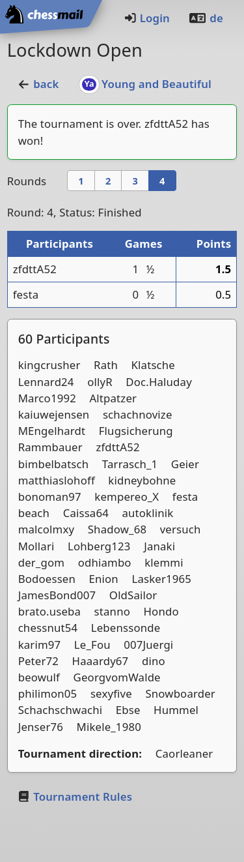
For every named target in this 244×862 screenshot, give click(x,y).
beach (33, 512)
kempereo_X (126, 496)
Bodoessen (46, 578)
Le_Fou (92, 644)
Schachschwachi (60, 709)
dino (153, 660)
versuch (180, 529)
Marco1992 (47, 398)
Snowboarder (180, 693)
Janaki (159, 546)
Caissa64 (86, 512)
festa (26, 294)
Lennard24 (46, 381)
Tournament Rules (75, 796)
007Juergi (148, 644)
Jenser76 (40, 726)
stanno (112, 611)
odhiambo (104, 562)
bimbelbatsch (53, 463)
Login (147, 17)
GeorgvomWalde (117, 677)
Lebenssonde (126, 627)
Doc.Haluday (159, 381)
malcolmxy (46, 529)
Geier (185, 463)
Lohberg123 (99, 546)
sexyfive (111, 693)
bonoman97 (49, 496)
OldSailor (133, 594)
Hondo (161, 611)
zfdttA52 (166, 123)
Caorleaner (184, 753)
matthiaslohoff (56, 480)
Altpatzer (113, 398)
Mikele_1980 (109, 726)
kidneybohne (142, 480)
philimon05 (47, 693)
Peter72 (38, 660)
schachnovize (137, 414)
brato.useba (49, 611)
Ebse (128, 709)
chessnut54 (48, 627)
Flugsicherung (136, 430)
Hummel (176, 709)
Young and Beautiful (145, 83)
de (205, 17)
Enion (103, 578)
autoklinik (147, 512)
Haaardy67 (100, 660)
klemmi (163, 562)
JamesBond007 (57, 594)
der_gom (41, 562)
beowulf (39, 677)
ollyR (100, 381)
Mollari (36, 546)
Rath (106, 364)
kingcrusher (49, 364)
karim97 (39, 644)
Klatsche (153, 364)
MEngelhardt (52, 430)
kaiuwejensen (54, 414)
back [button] (38, 83)
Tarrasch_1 (129, 463)
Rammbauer (50, 446)
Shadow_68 (117, 529)
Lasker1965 (161, 578)
